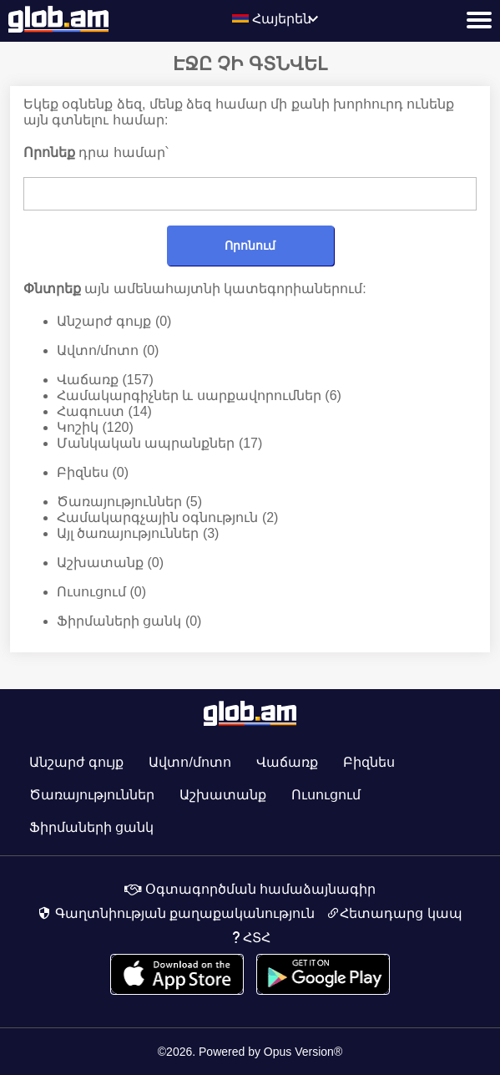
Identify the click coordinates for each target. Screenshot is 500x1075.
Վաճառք (105, 380)
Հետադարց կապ (394, 913)
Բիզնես (93, 472)
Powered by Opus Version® (270, 1051)
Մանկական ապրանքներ (159, 443)
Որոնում (250, 245)
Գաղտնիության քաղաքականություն (176, 913)
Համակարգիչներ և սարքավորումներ (199, 395)
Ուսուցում (101, 592)
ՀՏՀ (250, 938)
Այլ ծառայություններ (138, 533)
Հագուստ (104, 411)
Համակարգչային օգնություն (167, 517)
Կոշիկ (95, 427)
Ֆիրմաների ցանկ (129, 621)
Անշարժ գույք (114, 321)
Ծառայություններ (129, 502)
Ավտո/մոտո (108, 350)
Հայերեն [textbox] (281, 19)
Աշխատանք (110, 562)
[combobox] (289, 20)
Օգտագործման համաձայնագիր (250, 889)
